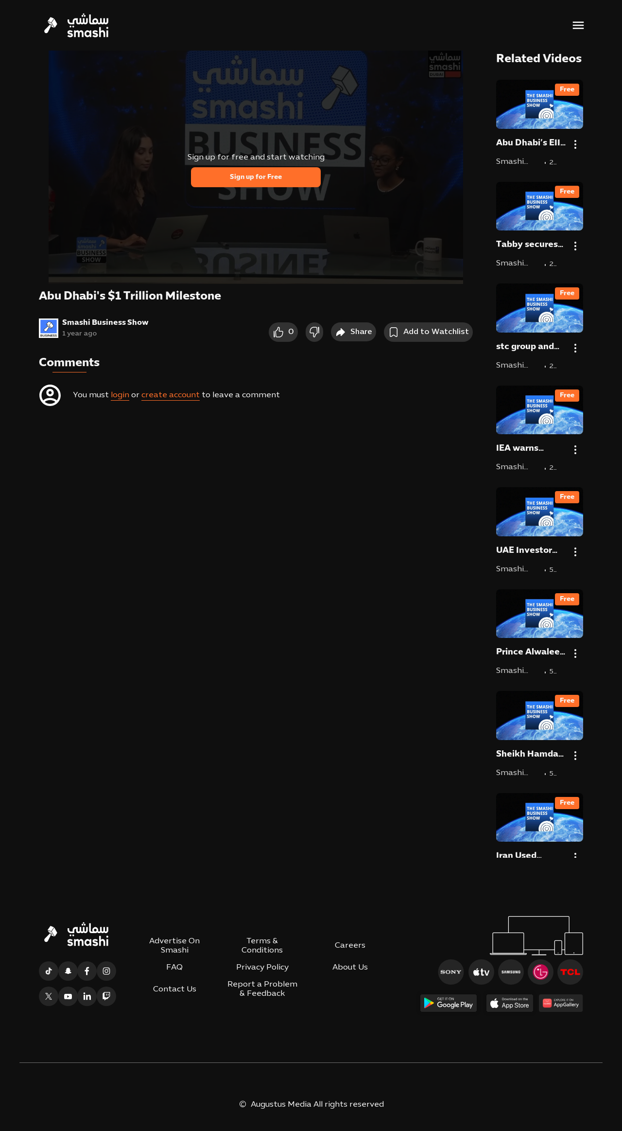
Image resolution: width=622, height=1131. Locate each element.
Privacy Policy (262, 967)
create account (170, 395)
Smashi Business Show (105, 323)
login (120, 395)
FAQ (174, 967)
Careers (350, 946)
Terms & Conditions (262, 946)
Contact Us (174, 989)
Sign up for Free (256, 177)
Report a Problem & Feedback (262, 989)
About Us (350, 967)
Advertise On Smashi (174, 946)
